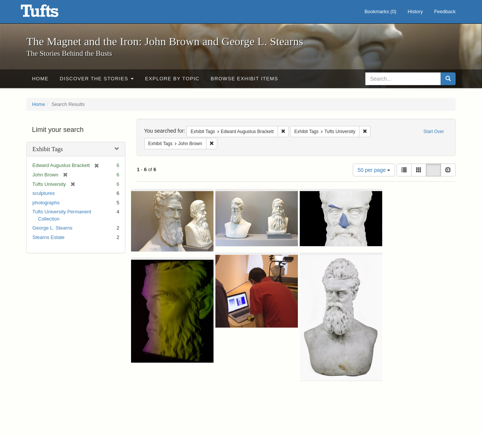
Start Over (433, 131)
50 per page (374, 170)
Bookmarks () (381, 11)
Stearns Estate (48, 237)
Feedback (445, 11)
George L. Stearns (52, 228)
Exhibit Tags (47, 149)
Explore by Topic (172, 78)
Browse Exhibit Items (244, 78)
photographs (45, 202)
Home (40, 78)
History (415, 11)
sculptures (43, 193)
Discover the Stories (97, 78)
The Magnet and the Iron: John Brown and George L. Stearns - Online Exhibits (49, 13)
